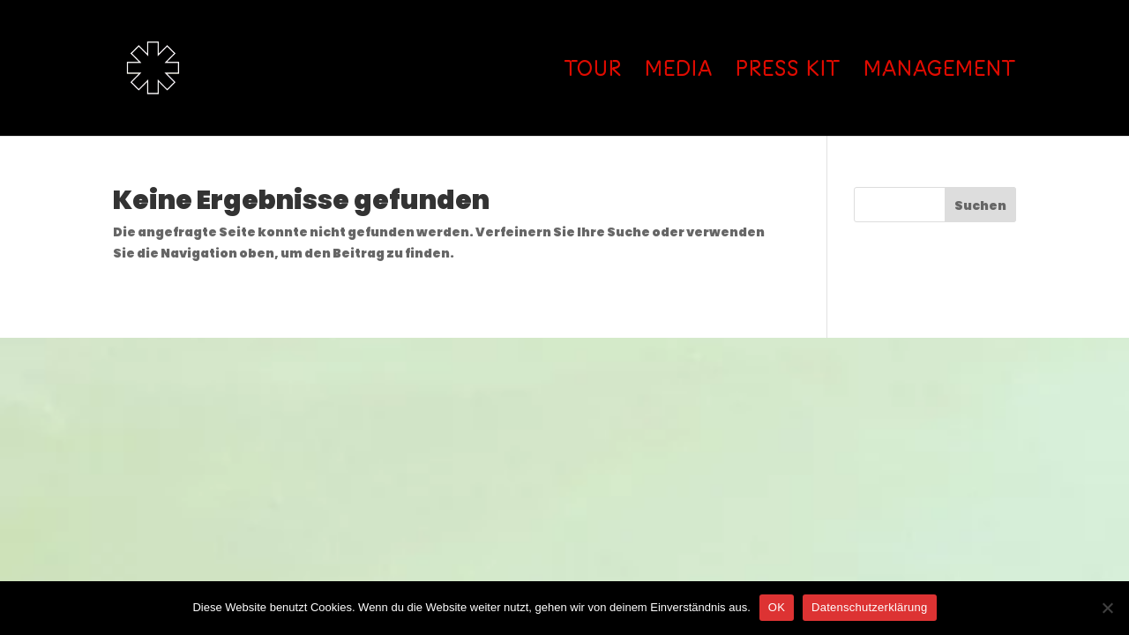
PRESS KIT (788, 71)
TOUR (593, 71)
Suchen (980, 205)
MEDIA (679, 71)
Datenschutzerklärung (869, 607)
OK (776, 607)
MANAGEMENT (940, 71)
